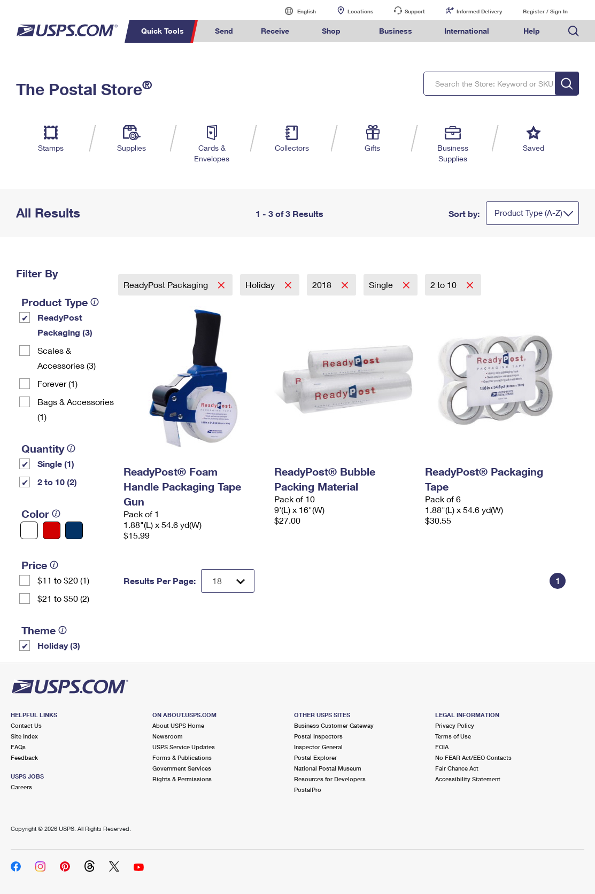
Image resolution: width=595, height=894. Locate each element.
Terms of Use (453, 736)
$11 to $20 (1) (63, 580)
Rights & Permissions (182, 778)
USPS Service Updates (183, 746)
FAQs (18, 746)
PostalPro (307, 789)
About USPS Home (178, 725)
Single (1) (55, 463)
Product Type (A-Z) (528, 212)
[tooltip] (94, 302)
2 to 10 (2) (57, 482)
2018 (323, 284)
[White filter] (29, 530)
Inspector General (318, 746)
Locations (360, 11)
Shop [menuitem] (331, 30)
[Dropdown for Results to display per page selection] (227, 581)
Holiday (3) (58, 645)
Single (382, 284)
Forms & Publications (182, 757)
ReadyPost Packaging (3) (64, 324)
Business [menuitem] (395, 30)
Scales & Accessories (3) (66, 357)
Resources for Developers (330, 778)
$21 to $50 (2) (63, 598)
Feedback (24, 757)
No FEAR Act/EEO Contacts (473, 757)
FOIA (442, 746)
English (295, 11)
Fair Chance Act (456, 768)
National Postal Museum (327, 768)
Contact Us (26, 725)
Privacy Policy (454, 725)
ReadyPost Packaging (166, 284)
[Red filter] (51, 530)
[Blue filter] (74, 530)
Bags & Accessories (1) (75, 409)
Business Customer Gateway (334, 725)
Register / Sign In (545, 11)
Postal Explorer (315, 757)
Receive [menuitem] (275, 30)
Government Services (181, 768)
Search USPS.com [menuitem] (573, 31)
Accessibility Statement (467, 778)
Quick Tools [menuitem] (162, 30)
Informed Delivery (479, 11)
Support (415, 11)
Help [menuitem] (531, 30)
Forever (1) (57, 383)
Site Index (24, 736)
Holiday (261, 284)
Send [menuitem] (224, 30)
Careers (21, 786)
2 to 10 (444, 284)
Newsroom (167, 736)
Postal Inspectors (318, 736)
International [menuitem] (466, 30)
